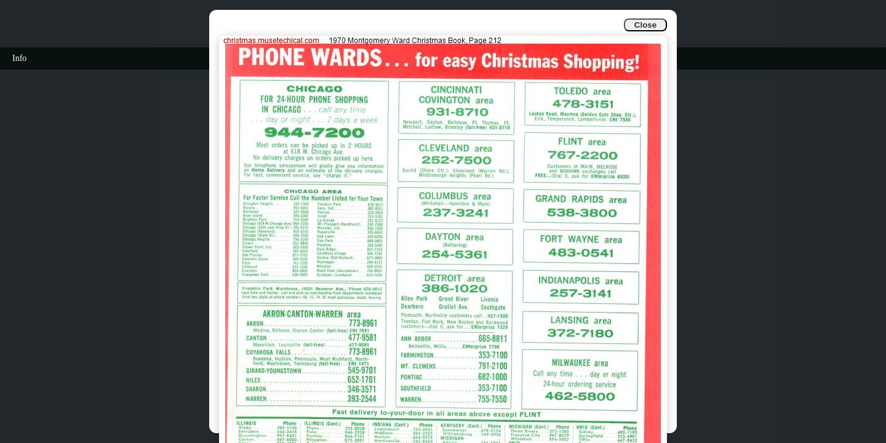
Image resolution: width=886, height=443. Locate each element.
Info (19, 58)
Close (645, 25)
